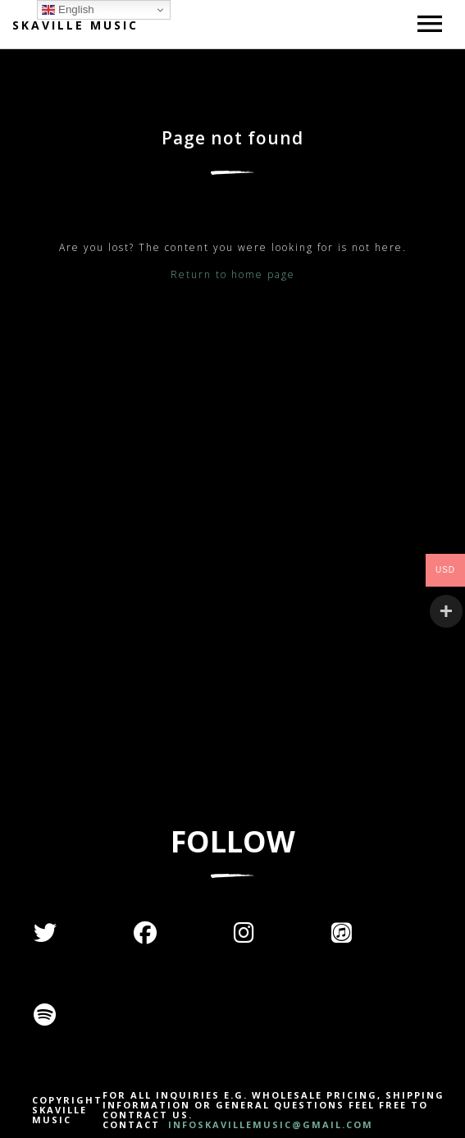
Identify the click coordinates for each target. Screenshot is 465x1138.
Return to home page (233, 274)
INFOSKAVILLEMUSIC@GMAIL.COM (268, 1124)
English (67, 9)
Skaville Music (75, 25)
